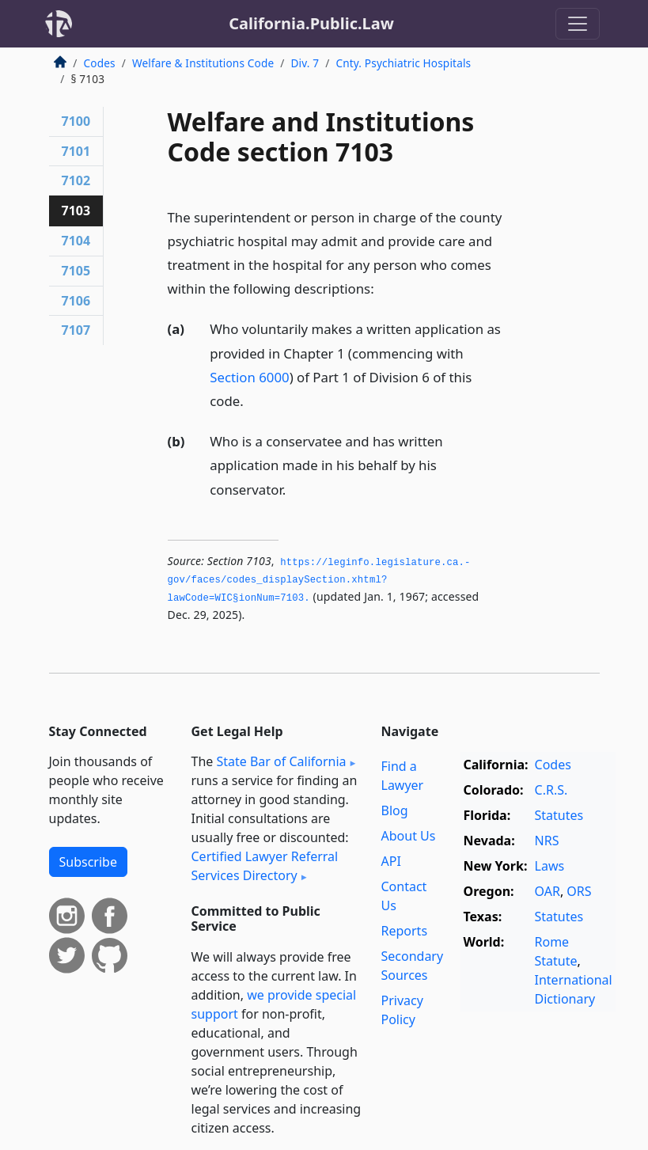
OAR (547, 891)
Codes (100, 62)
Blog (394, 810)
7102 (76, 180)
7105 (76, 270)
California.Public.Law (311, 23)
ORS (579, 891)
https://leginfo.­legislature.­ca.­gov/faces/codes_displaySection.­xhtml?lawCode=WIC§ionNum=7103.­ (319, 580)
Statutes (559, 815)
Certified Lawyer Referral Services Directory (265, 866)
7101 (76, 151)
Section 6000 (249, 377)
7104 (76, 240)
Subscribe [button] (88, 862)
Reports (404, 930)
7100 (76, 121)
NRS (547, 840)
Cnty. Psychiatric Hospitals (403, 62)
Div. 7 (304, 62)
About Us (408, 835)
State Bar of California (281, 761)
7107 (76, 330)
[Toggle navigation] (577, 24)
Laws (550, 866)
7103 (76, 210)
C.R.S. (551, 790)
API (391, 861)
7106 (76, 300)
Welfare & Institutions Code (203, 62)
